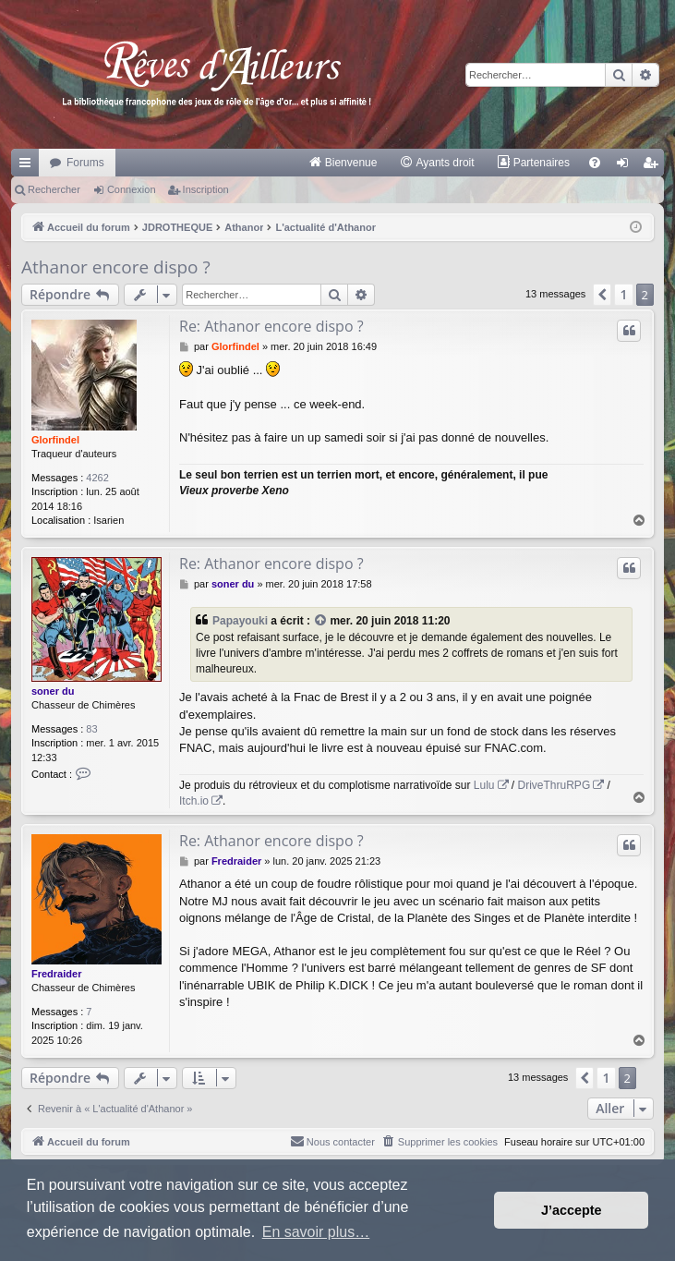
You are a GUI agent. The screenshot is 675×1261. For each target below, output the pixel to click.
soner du (52, 691)
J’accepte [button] (571, 1210)
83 (91, 728)
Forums (85, 162)
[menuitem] (343, 162)
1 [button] (623, 294)
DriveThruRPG (554, 785)
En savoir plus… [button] (316, 1232)
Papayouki (240, 620)
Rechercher (54, 189)
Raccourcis (28, 166)
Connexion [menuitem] (626, 166)
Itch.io (194, 800)
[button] (602, 295)
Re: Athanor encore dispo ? (271, 326)
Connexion (131, 189)
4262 (97, 477)
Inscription (206, 189)
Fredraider (56, 973)
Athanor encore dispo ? (116, 267)
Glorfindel (55, 439)
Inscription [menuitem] (654, 166)
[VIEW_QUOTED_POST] (321, 621)
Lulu (484, 785)
